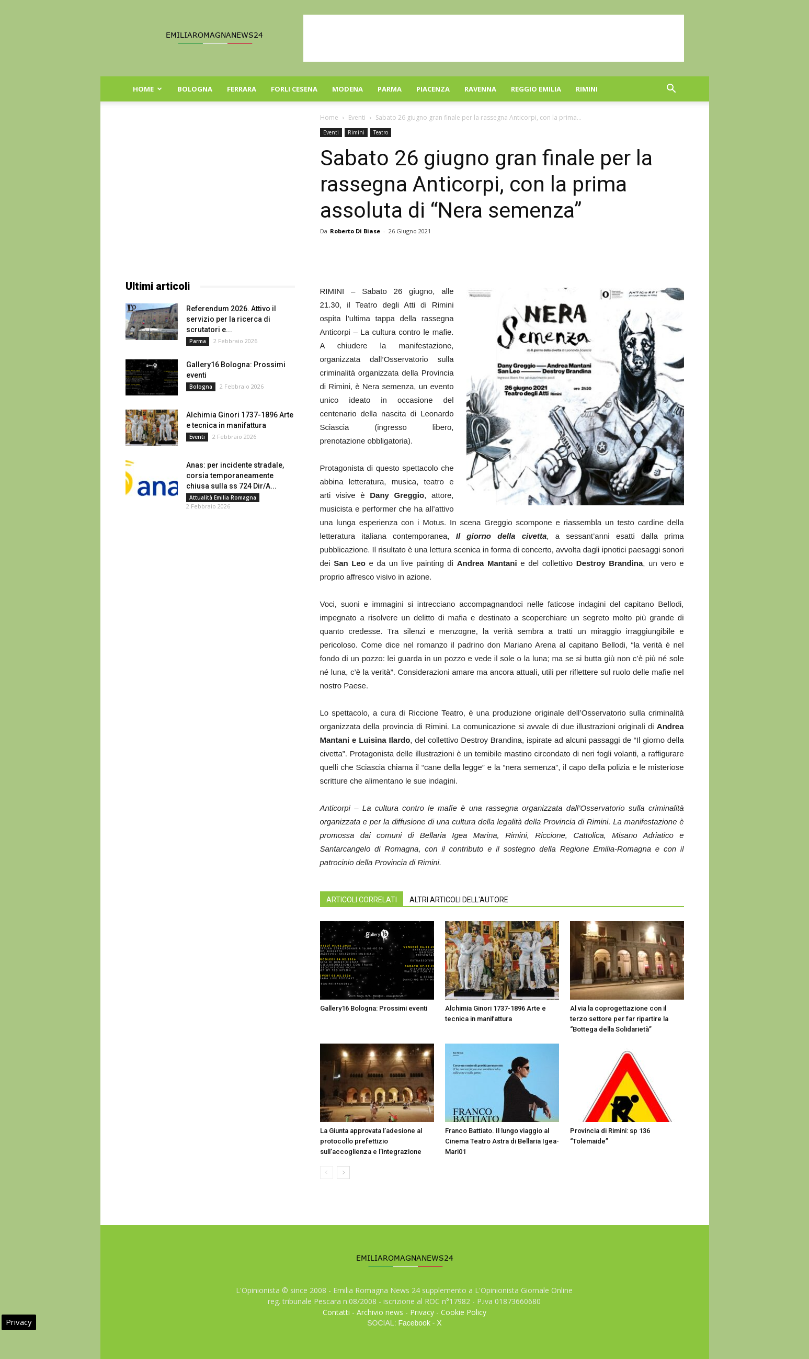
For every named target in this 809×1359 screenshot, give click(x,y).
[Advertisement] (493, 38)
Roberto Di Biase (355, 231)
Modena (347, 89)
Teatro (380, 132)
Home (147, 89)
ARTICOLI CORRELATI (361, 900)
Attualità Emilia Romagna (222, 497)
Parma (390, 89)
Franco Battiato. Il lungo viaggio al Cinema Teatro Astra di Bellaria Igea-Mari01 (502, 1141)
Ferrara (241, 89)
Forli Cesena (294, 89)
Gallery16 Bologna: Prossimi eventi (373, 1008)
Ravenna (480, 89)
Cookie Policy (463, 1312)
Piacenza (433, 89)
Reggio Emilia (536, 89)
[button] (671, 90)
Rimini (587, 89)
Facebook (414, 1323)
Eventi (357, 117)
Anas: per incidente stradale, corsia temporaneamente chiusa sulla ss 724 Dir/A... (235, 475)
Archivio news (380, 1312)
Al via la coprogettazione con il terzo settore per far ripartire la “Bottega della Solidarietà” (619, 1018)
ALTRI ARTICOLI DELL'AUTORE (458, 900)
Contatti (336, 1312)
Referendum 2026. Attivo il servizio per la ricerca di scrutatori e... (231, 319)
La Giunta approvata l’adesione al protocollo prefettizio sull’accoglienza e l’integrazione (371, 1141)
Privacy (422, 1312)
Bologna (194, 89)
